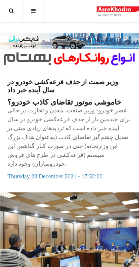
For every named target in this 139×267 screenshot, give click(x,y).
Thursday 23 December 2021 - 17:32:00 (54, 176)
